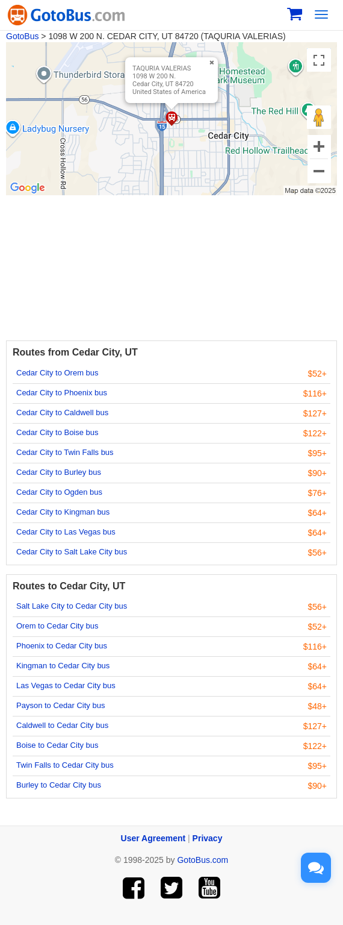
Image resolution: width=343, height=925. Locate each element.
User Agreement (153, 838)
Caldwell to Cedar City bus (62, 725)
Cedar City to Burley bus (58, 472)
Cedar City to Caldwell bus (62, 412)
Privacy (208, 838)
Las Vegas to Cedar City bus (66, 685)
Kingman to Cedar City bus (63, 665)
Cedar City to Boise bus (57, 432)
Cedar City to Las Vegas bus (66, 531)
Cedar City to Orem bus (57, 372)
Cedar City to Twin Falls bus (65, 452)
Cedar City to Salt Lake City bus (71, 551)
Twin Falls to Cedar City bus (65, 765)
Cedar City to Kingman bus (63, 511)
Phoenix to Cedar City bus (61, 645)
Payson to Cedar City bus (60, 705)
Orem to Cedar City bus (57, 625)
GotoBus (22, 36)
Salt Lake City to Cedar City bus (71, 605)
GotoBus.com (202, 860)
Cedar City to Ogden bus (59, 492)
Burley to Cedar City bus (58, 784)
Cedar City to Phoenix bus (61, 392)
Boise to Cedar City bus (57, 745)
